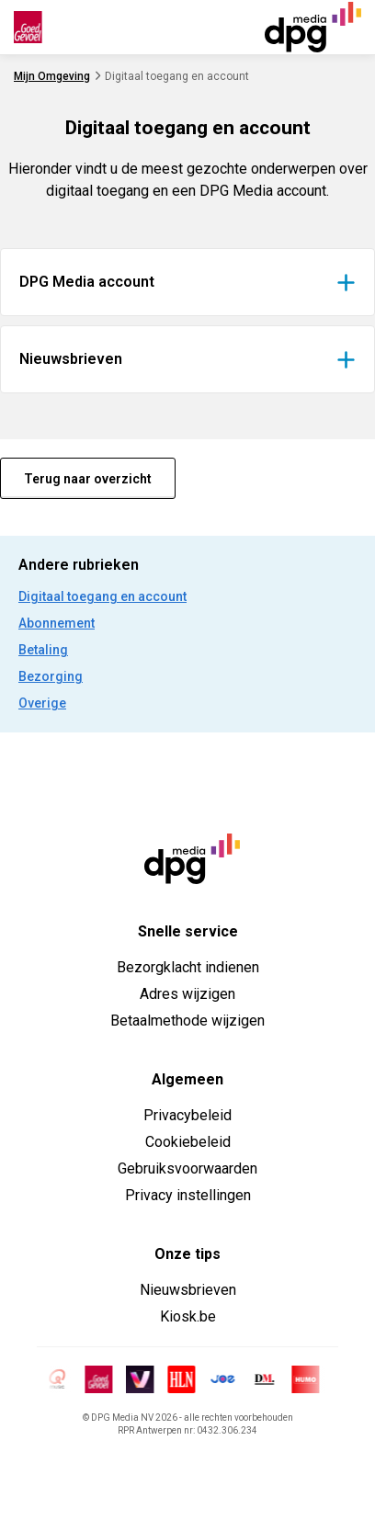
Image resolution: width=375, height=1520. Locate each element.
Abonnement (56, 623)
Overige (42, 703)
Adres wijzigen (187, 994)
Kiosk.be (188, 1316)
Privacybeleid (187, 1115)
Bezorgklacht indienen (188, 967)
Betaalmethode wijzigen (187, 1020)
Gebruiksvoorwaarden (187, 1168)
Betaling (43, 649)
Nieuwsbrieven (188, 1290)
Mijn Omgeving (52, 76)
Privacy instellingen (188, 1195)
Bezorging (50, 676)
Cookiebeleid (188, 1142)
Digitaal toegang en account (102, 596)
